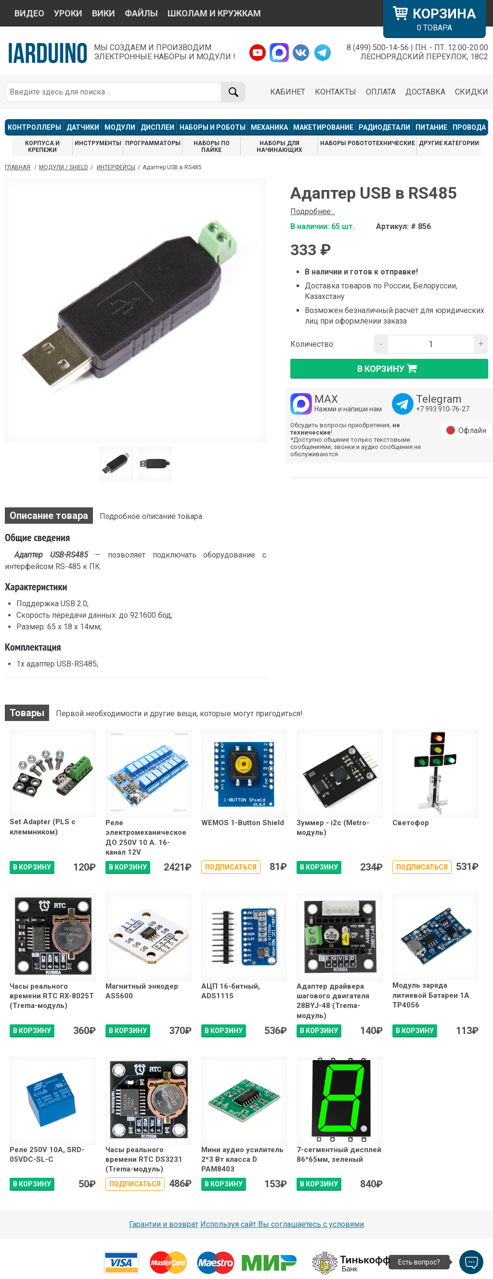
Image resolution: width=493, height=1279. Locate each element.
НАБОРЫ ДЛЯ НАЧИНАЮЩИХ (279, 146)
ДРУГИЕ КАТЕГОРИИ (449, 143)
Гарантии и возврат (163, 1224)
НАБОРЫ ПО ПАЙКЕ (212, 146)
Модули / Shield (63, 167)
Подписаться (231, 867)
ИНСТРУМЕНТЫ (98, 143)
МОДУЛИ (119, 127)
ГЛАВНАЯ (17, 167)
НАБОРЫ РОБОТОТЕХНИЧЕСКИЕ (367, 143)
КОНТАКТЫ (335, 91)
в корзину (389, 368)
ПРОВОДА (469, 127)
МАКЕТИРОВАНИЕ (323, 127)
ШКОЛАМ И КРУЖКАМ (214, 13)
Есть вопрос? (419, 1262)
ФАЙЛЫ (141, 13)
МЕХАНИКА (269, 127)
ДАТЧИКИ (82, 127)
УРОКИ (68, 13)
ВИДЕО (29, 13)
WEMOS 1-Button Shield (242, 822)
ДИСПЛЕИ (157, 127)
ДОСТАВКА (425, 91)
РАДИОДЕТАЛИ (384, 127)
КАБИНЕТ (287, 91)
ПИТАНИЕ (431, 127)
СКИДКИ (471, 91)
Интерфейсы (116, 167)
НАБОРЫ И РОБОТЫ (213, 127)
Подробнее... (312, 211)
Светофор (410, 822)
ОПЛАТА (381, 91)
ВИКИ (103, 13)
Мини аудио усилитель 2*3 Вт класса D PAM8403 (242, 1159)
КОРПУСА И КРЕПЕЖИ (42, 146)
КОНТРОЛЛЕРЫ (34, 127)
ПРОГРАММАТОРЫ (153, 143)
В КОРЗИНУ (32, 867)
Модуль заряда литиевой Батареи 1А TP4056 (430, 995)
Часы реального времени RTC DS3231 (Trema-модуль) (143, 1159)
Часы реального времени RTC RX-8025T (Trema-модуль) (52, 996)
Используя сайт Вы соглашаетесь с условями (282, 1224)
